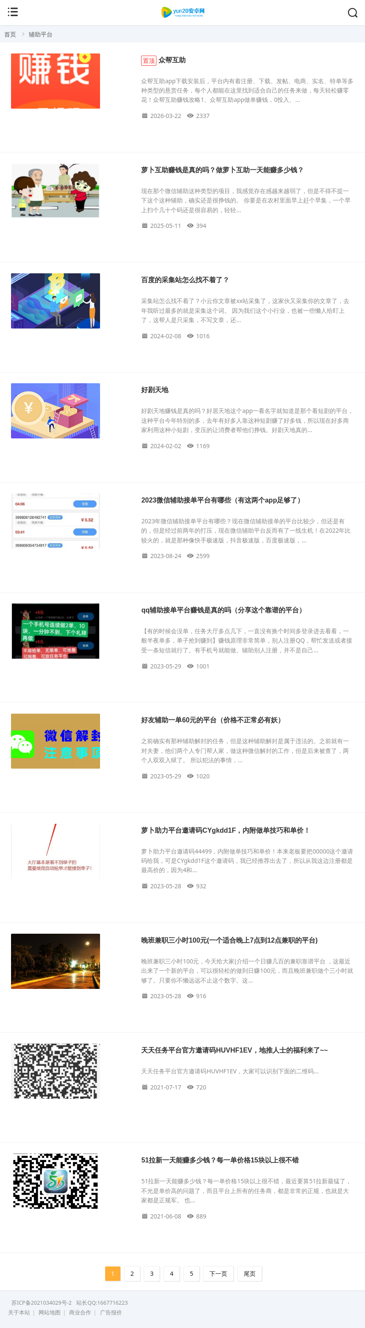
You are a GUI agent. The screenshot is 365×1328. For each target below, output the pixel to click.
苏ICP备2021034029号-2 (41, 1302)
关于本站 (19, 1312)
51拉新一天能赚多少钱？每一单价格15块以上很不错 (220, 1160)
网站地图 (50, 1312)
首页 (10, 34)
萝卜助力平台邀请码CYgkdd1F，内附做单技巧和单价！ (225, 830)
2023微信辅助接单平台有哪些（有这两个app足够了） (222, 500)
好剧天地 (154, 389)
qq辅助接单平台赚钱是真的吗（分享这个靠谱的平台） (223, 610)
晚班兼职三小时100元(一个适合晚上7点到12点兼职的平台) (229, 940)
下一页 (218, 1273)
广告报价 (111, 1312)
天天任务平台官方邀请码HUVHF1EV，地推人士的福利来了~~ (234, 1050)
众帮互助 (163, 60)
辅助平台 (41, 34)
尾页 (250, 1273)
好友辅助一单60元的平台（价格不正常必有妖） (212, 720)
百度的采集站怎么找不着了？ (185, 280)
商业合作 (80, 1312)
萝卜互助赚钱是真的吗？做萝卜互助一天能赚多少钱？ (222, 170)
